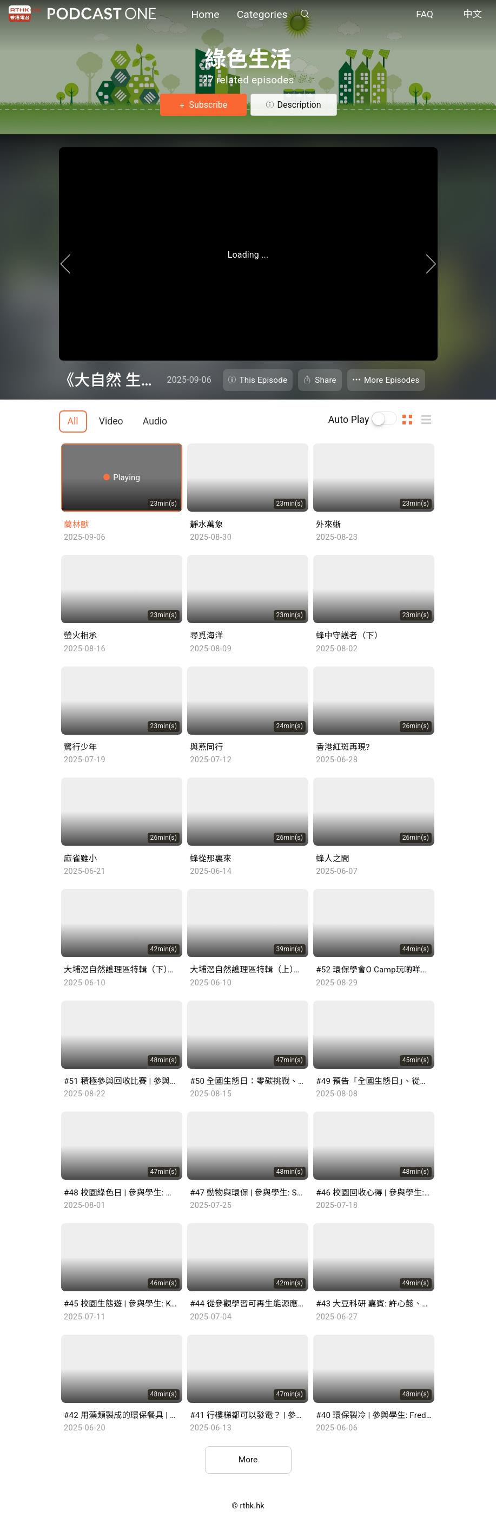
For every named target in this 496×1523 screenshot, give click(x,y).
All (73, 421)
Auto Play (348, 419)
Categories (262, 15)
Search (305, 14)
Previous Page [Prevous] (48, 273)
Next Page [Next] (448, 273)
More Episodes (392, 380)
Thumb (410, 419)
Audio (155, 421)
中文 (472, 15)
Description (299, 105)
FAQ (424, 15)
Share (325, 380)
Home (205, 15)
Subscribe (207, 105)
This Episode (264, 380)
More (248, 1460)
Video (111, 421)
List (429, 419)
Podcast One (102, 14)
